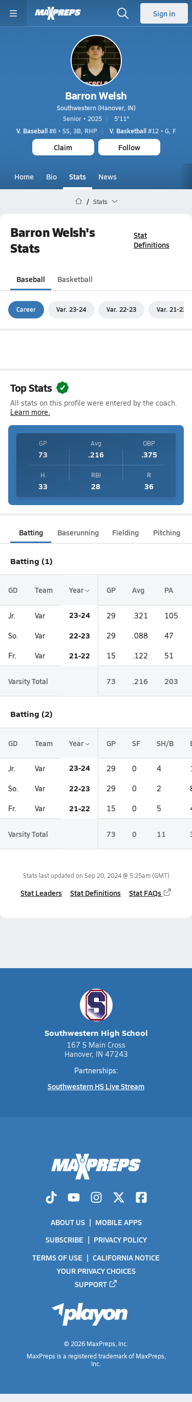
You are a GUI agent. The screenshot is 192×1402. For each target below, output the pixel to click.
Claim (63, 147)
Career (26, 309)
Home (24, 176)
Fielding (125, 532)
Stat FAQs (150, 892)
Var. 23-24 (71, 309)
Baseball (30, 279)
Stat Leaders (41, 892)
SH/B (165, 743)
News (107, 176)
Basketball (75, 279)
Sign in (164, 13)
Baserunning (78, 532)
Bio (51, 176)
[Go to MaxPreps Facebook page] (141, 1198)
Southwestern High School (96, 1013)
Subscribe (64, 1239)
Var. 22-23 (121, 309)
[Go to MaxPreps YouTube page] (74, 1198)
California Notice (126, 1257)
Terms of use (57, 1257)
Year (79, 590)
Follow (129, 147)
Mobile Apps (118, 1222)
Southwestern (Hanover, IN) (96, 108)
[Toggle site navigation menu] (13, 13)
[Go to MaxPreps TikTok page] (51, 1198)
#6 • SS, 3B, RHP (56, 131)
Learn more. (30, 412)
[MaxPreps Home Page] (78, 201)
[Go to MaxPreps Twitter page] (119, 1198)
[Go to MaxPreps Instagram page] (96, 1198)
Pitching (166, 532)
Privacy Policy (120, 1239)
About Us (68, 1222)
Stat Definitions (151, 240)
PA (168, 590)
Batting (31, 532)
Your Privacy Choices (96, 1270)
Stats (77, 176)
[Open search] (123, 13)
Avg (138, 590)
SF (136, 743)
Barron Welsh (95, 95)
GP (111, 590)
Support (96, 1284)
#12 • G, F (143, 131)
